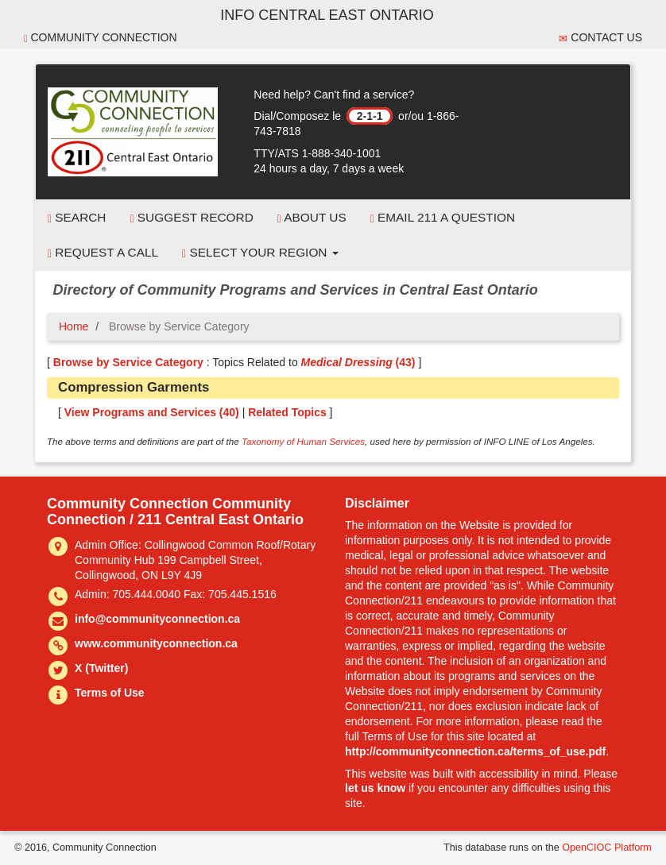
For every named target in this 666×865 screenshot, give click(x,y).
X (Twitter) (101, 668)
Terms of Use (110, 692)
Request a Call (103, 252)
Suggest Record (191, 217)
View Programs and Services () (151, 412)
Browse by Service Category (128, 362)
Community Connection (100, 37)
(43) (358, 362)
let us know (375, 788)
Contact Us (600, 37)
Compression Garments (133, 387)
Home (73, 326)
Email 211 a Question (442, 217)
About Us (312, 217)
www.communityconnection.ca (156, 643)
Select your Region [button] (260, 252)
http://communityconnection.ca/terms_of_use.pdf (475, 751)
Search (77, 217)
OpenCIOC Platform (607, 847)
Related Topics (287, 412)
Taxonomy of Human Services (303, 441)
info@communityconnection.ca (157, 618)
